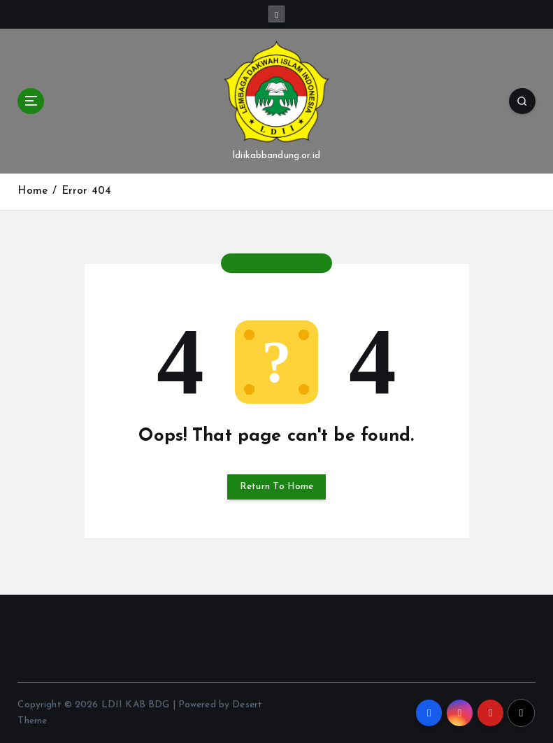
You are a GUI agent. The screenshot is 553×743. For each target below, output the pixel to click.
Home (32, 191)
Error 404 (86, 191)
